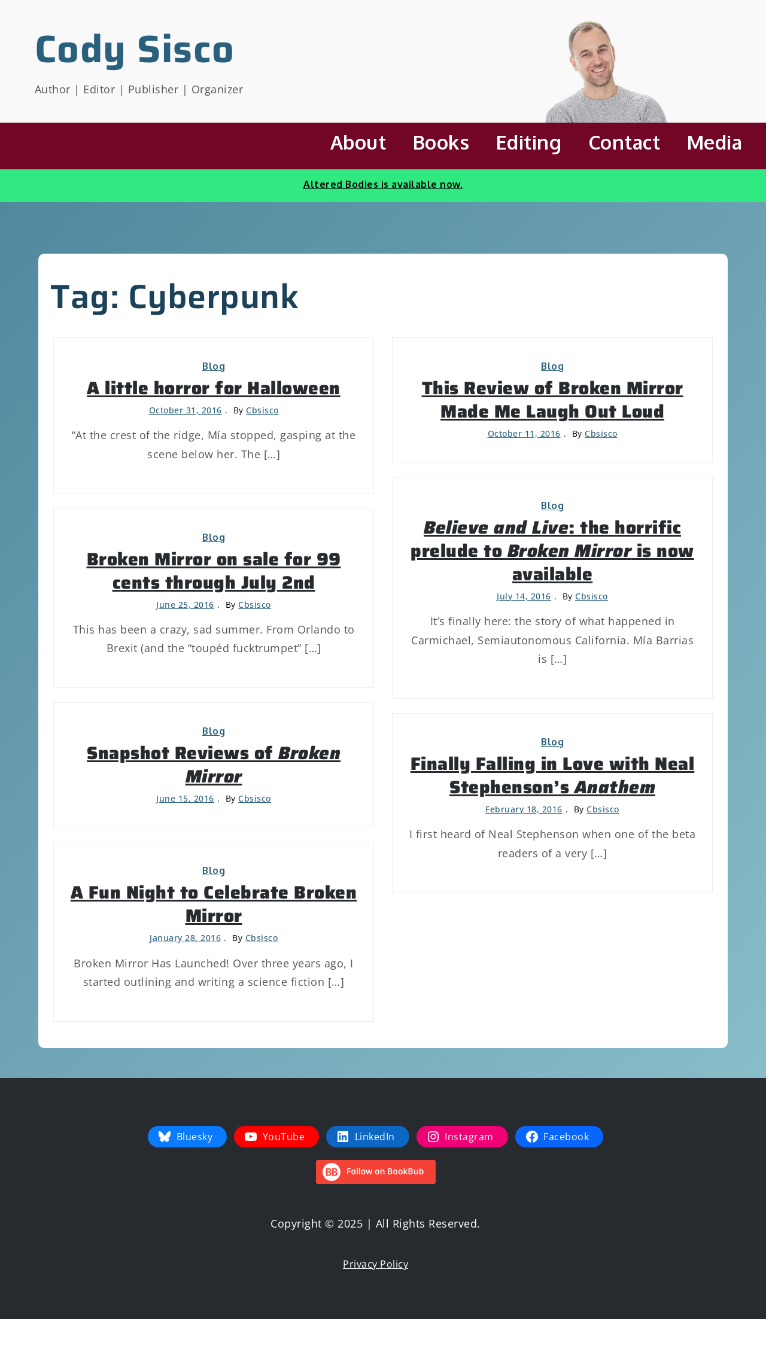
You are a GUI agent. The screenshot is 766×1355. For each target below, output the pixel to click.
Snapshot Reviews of (214, 764)
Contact (624, 142)
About (358, 142)
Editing (529, 142)
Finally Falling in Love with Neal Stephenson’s (553, 775)
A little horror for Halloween (214, 388)
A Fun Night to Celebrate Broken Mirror (214, 904)
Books (441, 142)
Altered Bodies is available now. (383, 184)
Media (715, 142)
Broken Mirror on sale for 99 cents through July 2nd (214, 570)
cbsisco (262, 410)
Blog (213, 366)
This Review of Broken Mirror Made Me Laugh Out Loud (552, 399)
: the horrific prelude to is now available (552, 551)
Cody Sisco (135, 49)
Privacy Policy (375, 1264)
